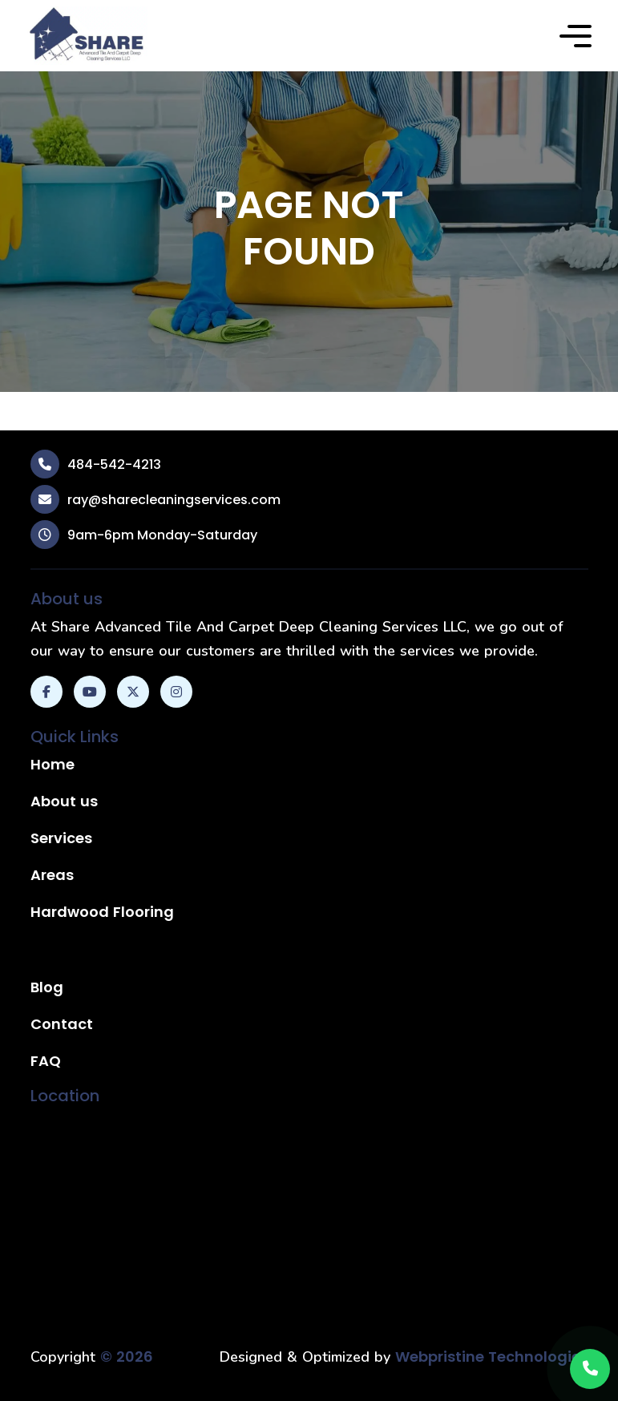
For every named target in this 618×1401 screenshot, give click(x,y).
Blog (46, 987)
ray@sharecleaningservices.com (174, 499)
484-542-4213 (114, 464)
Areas (52, 875)
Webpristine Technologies (491, 1356)
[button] (575, 36)
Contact (61, 1024)
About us (64, 801)
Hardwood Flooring (102, 912)
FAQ (45, 1061)
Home (52, 764)
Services (61, 838)
